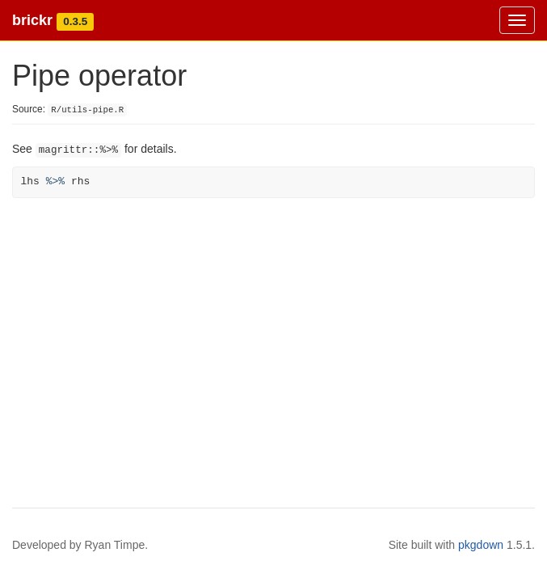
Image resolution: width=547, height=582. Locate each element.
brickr (32, 20)
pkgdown (480, 544)
